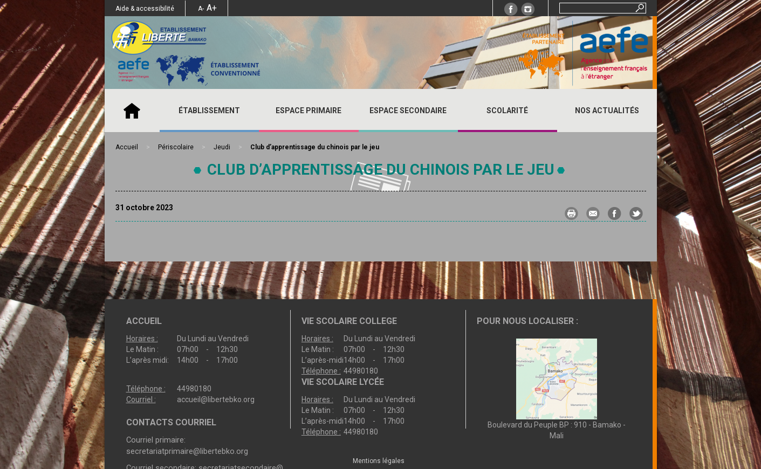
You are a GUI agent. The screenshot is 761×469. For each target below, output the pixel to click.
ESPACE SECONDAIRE (408, 110)
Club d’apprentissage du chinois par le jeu (380, 169)
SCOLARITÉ (507, 110)
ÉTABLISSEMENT (209, 110)
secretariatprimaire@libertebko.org (187, 451)
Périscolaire (176, 147)
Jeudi (222, 147)
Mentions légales (379, 461)
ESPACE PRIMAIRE (308, 110)
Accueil (132, 110)
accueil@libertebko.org (216, 399)
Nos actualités (607, 110)
